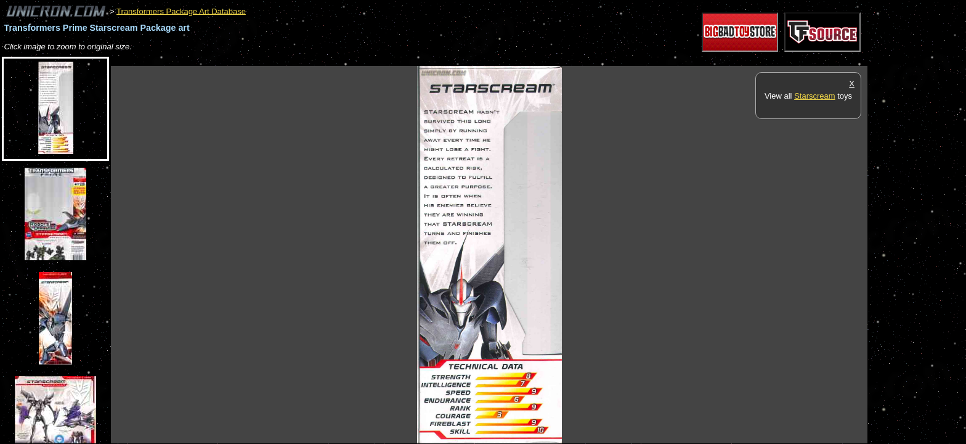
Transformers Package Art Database (181, 10)
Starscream (814, 96)
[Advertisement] (335, 59)
